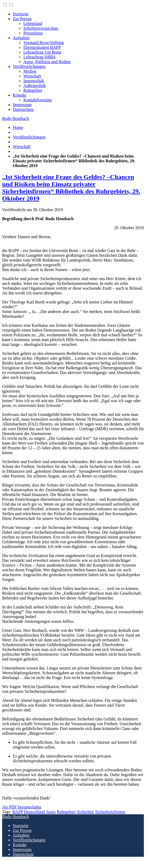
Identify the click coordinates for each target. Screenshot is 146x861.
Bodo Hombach (15, 118)
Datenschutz (23, 109)
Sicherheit (85, 812)
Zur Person (22, 18)
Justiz (51, 812)
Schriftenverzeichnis (40, 28)
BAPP (17, 812)
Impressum (22, 104)
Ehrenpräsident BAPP (42, 47)
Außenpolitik (34, 85)
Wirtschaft (32, 76)
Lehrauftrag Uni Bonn (42, 52)
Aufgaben (21, 38)
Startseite (21, 14)
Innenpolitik (33, 81)
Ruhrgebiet (32, 90)
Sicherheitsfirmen (110, 812)
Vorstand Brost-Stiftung (43, 42)
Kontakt (20, 95)
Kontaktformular (37, 100)
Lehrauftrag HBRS (39, 57)
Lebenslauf (32, 23)
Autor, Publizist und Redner (47, 61)
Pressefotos (33, 33)
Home (18, 127)
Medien (29, 71)
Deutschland (34, 812)
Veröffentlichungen (29, 66)
